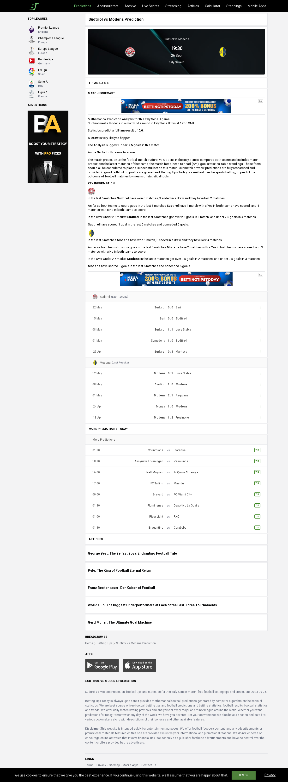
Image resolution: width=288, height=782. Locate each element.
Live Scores (150, 6)
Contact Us (148, 765)
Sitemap (114, 765)
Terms (89, 765)
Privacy (101, 765)
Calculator (212, 6)
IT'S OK (243, 775)
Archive (130, 6)
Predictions (82, 6)
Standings (234, 6)
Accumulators (108, 6)
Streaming (173, 6)
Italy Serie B (176, 62)
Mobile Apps (257, 6)
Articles (193, 6)
